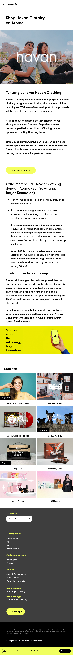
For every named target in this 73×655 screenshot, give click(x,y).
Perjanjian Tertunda (15, 581)
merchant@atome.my (16, 599)
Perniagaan (11, 560)
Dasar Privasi (12, 577)
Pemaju (9, 563)
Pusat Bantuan (13, 549)
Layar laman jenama (20, 170)
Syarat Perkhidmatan (16, 574)
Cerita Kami (12, 538)
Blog (8, 542)
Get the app (16, 611)
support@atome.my (15, 591)
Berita (9, 545)
